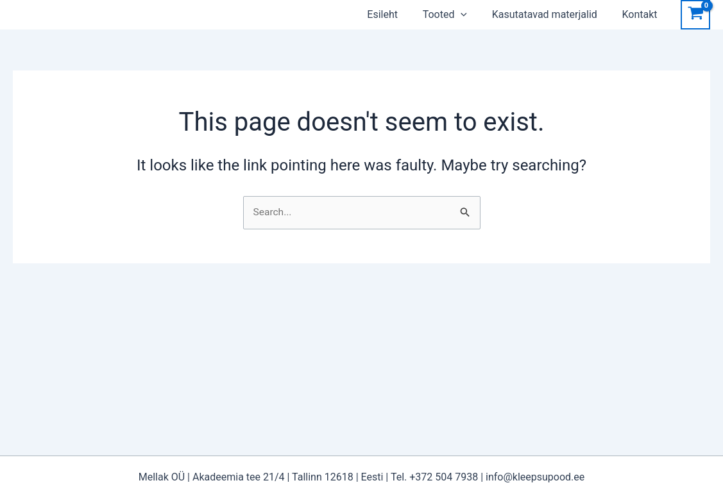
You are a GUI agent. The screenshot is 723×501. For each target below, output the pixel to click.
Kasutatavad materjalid (559, 14)
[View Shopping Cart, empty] (695, 14)
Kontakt (650, 14)
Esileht (406, 14)
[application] (479, 14)
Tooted (464, 14)
